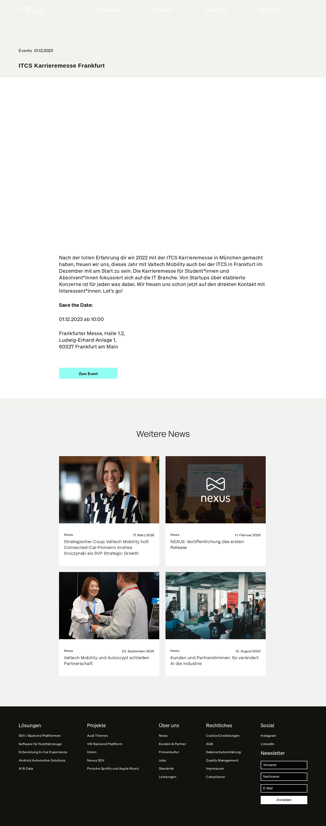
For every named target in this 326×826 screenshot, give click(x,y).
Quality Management (222, 761)
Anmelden (284, 800)
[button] (88, 373)
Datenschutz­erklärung (223, 752)
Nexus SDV (96, 761)
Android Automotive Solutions (42, 761)
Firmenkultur (169, 752)
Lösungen (108, 9)
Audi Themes (97, 732)
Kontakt (269, 9)
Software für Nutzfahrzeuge (40, 742)
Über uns (216, 9)
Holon (92, 752)
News (163, 732)
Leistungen (168, 781)
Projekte (161, 9)
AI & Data (26, 771)
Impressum (215, 771)
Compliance (215, 781)
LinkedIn (267, 742)
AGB (209, 742)
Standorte (166, 771)
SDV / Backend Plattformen (40, 732)
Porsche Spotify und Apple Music (113, 771)
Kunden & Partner (172, 742)
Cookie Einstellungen (223, 732)
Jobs (162, 761)
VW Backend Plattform (105, 742)
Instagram (269, 732)
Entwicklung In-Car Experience (43, 752)
